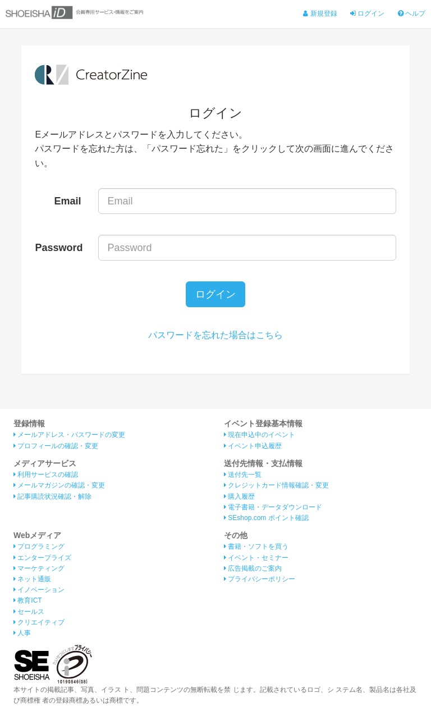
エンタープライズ (42, 558)
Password (58, 247)
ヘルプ (411, 13)
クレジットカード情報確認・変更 (276, 485)
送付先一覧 (243, 475)
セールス (28, 612)
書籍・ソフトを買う (256, 546)
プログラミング (39, 546)
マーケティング (39, 568)
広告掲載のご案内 (253, 568)
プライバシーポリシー (259, 579)
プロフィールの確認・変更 (55, 446)
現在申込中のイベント (259, 435)
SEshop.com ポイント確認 (266, 518)
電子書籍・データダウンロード (273, 507)
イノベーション (39, 590)
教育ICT (27, 600)
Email (67, 201)
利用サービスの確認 (45, 475)
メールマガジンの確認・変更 (59, 485)
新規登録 (320, 13)
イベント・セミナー (256, 558)
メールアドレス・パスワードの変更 (69, 435)
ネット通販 (32, 579)
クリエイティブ (39, 622)
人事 (22, 633)
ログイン (367, 13)
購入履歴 (239, 496)
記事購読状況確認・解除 (52, 496)
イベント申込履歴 (253, 446)
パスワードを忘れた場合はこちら (215, 335)
